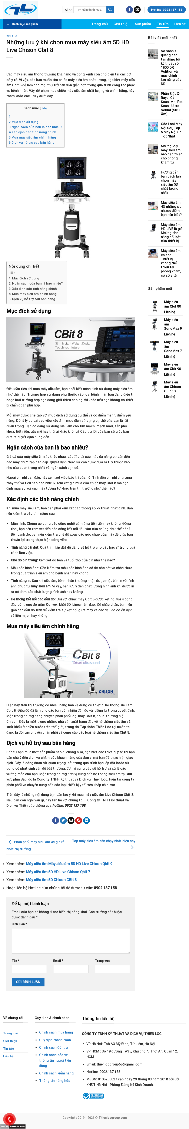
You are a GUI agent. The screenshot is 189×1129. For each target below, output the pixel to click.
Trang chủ (99, 24)
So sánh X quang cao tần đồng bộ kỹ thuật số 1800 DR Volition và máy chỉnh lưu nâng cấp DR (171, 67)
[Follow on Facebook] (129, 9)
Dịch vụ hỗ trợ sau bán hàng (31, 143)
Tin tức (163, 24)
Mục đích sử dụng (24, 122)
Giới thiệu (121, 24)
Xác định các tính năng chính (32, 132)
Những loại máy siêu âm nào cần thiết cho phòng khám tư (171, 154)
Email (58, 961)
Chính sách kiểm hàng (56, 1073)
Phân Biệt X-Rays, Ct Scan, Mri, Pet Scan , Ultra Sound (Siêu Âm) (172, 104)
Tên (15, 961)
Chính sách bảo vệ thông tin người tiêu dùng (55, 1060)
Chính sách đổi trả (53, 1047)
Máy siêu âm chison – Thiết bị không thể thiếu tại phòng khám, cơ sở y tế (171, 263)
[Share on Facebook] (55, 820)
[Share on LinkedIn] (86, 820)
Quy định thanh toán (55, 1040)
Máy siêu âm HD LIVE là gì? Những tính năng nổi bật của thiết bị (171, 233)
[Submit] (110, 9)
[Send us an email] (137, 9)
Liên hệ (180, 24)
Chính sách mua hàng (56, 1032)
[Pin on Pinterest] (78, 820)
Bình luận (19, 924)
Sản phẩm (143, 24)
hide (44, 108)
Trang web (102, 961)
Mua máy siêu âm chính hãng (32, 137)
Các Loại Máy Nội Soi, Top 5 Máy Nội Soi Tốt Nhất (171, 130)
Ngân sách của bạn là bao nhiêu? (35, 127)
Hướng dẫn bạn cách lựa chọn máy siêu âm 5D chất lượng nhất (171, 182)
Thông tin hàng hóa (54, 1081)
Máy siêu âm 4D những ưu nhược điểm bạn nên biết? (171, 209)
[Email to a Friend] (70, 820)
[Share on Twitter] (63, 820)
